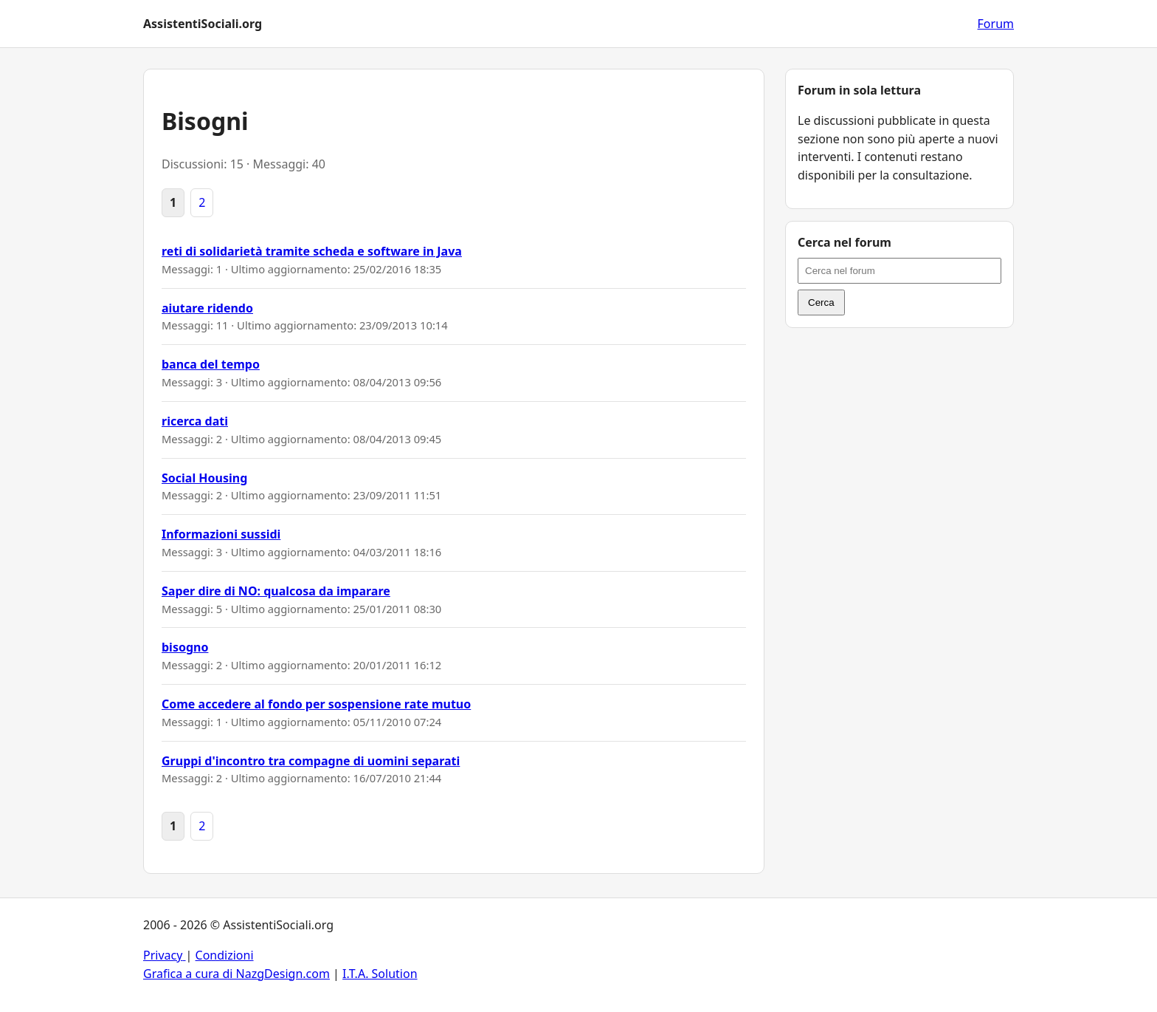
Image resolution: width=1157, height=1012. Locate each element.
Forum (996, 24)
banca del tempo (211, 364)
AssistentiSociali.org (202, 24)
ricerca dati (195, 421)
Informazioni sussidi (221, 534)
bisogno (185, 647)
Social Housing (204, 478)
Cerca (821, 302)
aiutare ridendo (207, 308)
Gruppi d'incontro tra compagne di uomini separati (311, 761)
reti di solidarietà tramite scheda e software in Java (312, 251)
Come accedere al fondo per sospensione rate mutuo (316, 704)
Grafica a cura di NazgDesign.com (236, 973)
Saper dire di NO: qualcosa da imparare (276, 591)
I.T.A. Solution (379, 973)
